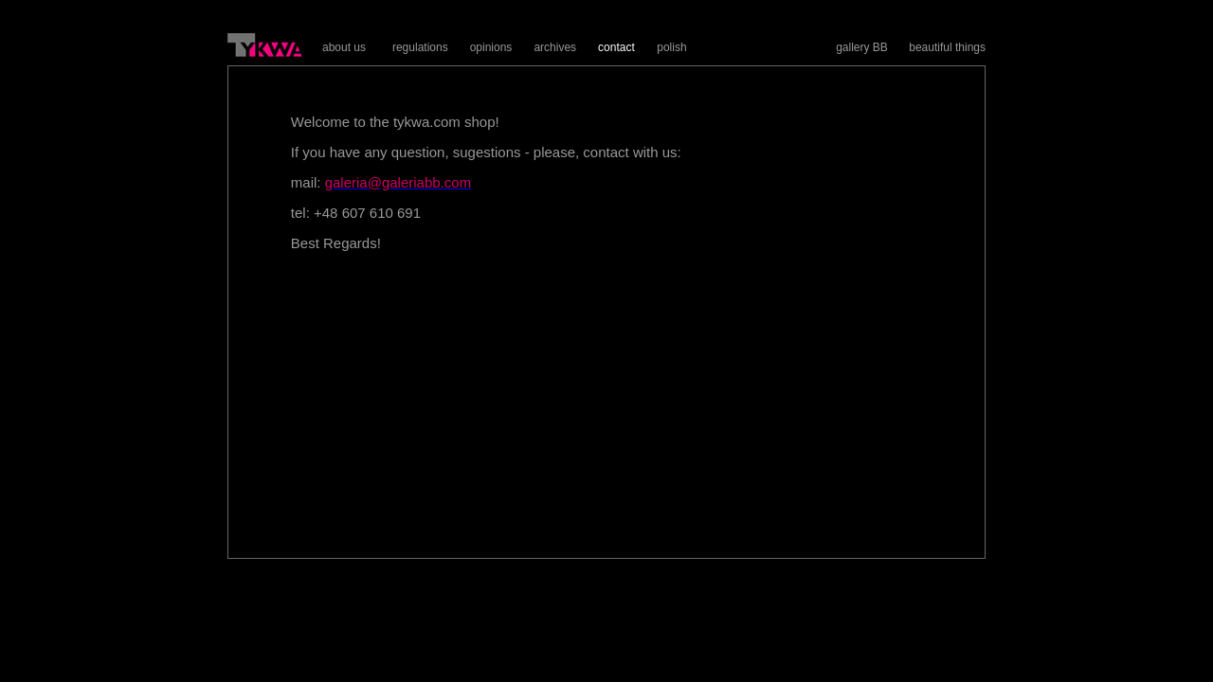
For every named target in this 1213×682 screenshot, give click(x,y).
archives (555, 47)
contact (616, 47)
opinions (491, 47)
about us (344, 47)
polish (671, 47)
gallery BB (862, 47)
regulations (420, 47)
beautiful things (947, 47)
